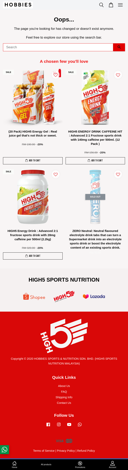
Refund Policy (86, 450)
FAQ (64, 391)
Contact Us (64, 402)
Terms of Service (44, 450)
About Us (64, 386)
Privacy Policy (66, 450)
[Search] (58, 47)
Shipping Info (64, 397)
